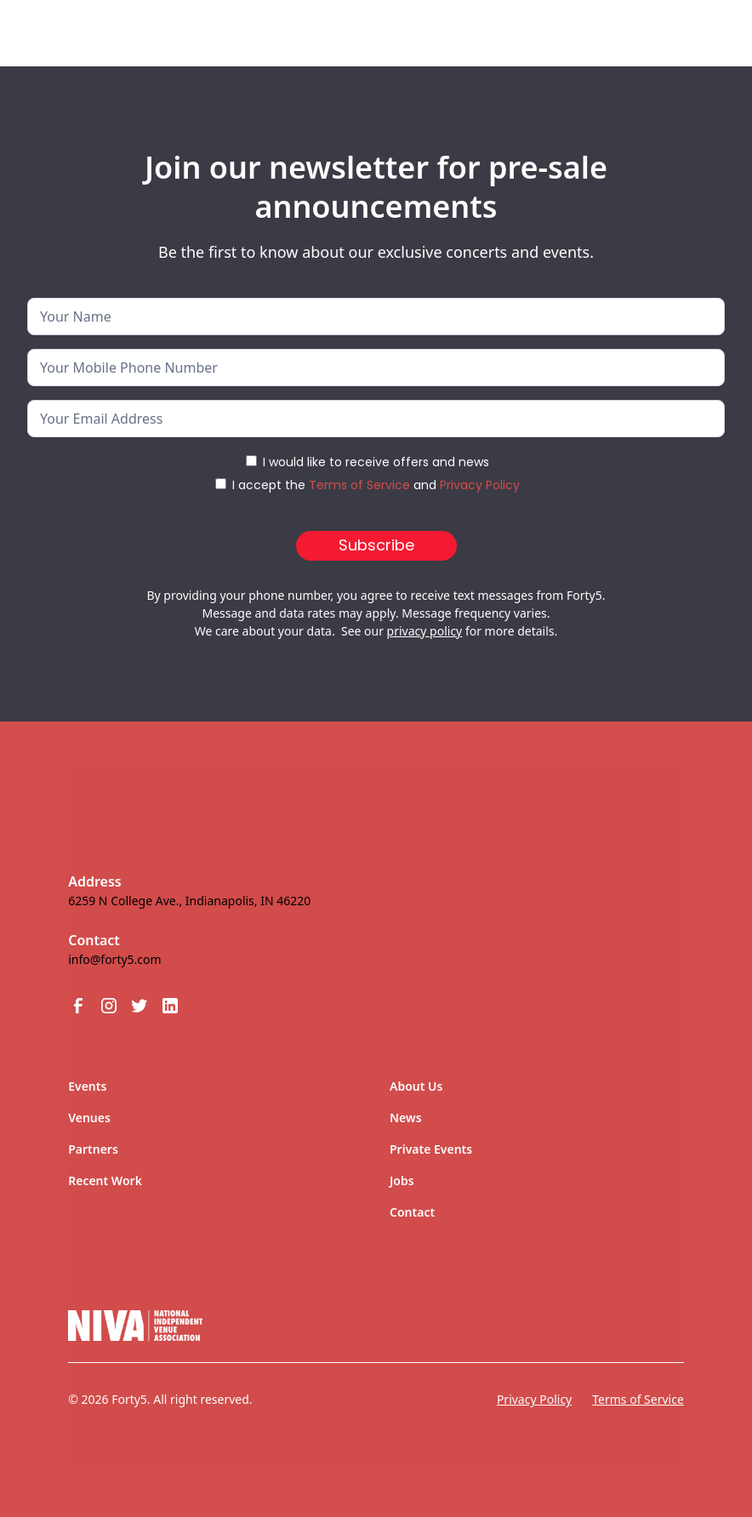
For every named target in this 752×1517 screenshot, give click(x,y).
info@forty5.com (114, 959)
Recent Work (105, 1180)
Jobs (402, 1180)
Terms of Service (359, 484)
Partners (93, 1149)
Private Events (431, 1149)
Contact (412, 1212)
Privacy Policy (480, 484)
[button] (689, 33)
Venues (89, 1117)
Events (87, 1086)
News (406, 1117)
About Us (416, 1086)
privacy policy (425, 631)
